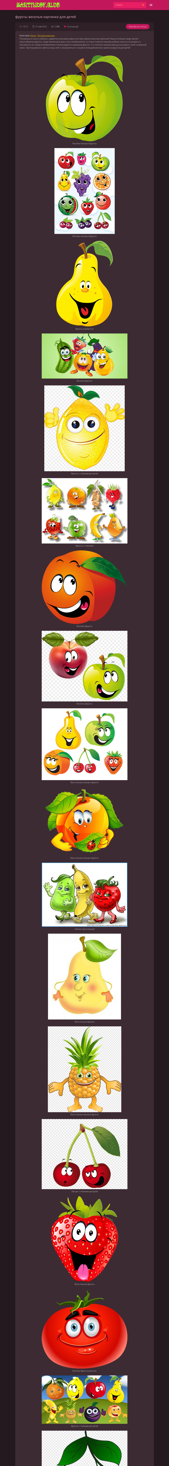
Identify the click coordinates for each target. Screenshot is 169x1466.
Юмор (33, 35)
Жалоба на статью (138, 26)
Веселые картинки (46, 35)
